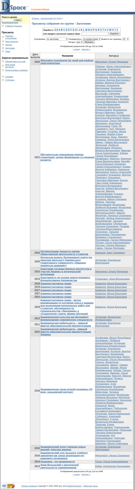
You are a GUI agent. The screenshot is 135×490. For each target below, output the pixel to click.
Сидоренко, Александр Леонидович (108, 417)
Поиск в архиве (9, 17)
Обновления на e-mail (15, 61)
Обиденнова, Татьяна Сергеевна (111, 225)
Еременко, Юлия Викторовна (112, 139)
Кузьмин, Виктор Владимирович (109, 195)
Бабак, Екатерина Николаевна (112, 466)
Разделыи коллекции (11, 37)
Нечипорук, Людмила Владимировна (113, 401)
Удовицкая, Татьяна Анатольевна (113, 431)
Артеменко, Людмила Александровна (107, 342)
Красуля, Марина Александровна (104, 192)
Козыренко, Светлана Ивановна (108, 179)
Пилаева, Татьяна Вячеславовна (112, 227)
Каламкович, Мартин (107, 158)
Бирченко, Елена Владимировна (112, 103)
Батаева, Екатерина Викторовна (107, 86)
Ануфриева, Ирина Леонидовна (113, 77)
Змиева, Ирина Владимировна (111, 369)
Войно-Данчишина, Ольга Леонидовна (113, 119)
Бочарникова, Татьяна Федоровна (112, 97)
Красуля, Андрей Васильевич (111, 188)
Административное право (55, 283)
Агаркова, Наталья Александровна (109, 73)
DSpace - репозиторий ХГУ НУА (46, 18)
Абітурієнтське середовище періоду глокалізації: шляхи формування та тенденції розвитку (67, 157)
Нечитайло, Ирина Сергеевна (112, 455)
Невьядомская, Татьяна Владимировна (109, 222)
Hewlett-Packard (74, 486)
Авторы (8, 45)
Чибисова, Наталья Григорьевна (110, 439)
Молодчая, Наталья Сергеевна (113, 215)
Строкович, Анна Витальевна (112, 279)
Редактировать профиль (16, 70)
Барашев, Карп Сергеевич (110, 252)
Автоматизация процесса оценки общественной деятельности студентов (64, 252)
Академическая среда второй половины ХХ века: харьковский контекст (66, 390)
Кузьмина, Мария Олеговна (110, 199)
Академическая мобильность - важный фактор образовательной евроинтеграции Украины (65, 332)
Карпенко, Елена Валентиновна (113, 160)
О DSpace (10, 80)
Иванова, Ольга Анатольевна (113, 151)
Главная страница (13, 26)
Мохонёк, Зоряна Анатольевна (112, 218)
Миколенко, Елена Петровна (111, 62)
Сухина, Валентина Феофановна (109, 420)
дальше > (85, 49)
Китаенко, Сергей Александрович (110, 165)
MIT (60, 486)
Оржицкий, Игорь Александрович (105, 407)
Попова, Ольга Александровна (112, 242)
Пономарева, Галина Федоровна (113, 240)
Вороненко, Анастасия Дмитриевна (108, 124)
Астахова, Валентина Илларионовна (108, 108)
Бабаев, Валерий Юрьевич (110, 82)
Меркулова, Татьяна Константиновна (107, 393)
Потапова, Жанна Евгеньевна (112, 413)
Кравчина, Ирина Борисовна (111, 283)
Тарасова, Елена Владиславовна (104, 426)
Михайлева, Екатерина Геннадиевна (113, 208)
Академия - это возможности (57, 461)
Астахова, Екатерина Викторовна (108, 70)
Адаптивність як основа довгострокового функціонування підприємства (65, 279)
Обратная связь (90, 486)
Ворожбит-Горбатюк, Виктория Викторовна (113, 116)
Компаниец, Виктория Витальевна (109, 184)
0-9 (56, 29)
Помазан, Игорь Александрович (113, 66)
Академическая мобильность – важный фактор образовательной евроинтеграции (65, 324)
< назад (76, 49)
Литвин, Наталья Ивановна (109, 379)
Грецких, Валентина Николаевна (106, 363)
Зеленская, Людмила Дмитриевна (107, 146)
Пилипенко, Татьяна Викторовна (107, 233)
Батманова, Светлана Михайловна (109, 355)
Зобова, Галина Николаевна (111, 154)
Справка (9, 77)
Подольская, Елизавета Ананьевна (111, 409)
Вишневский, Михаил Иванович (111, 111)
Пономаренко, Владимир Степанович (111, 236)
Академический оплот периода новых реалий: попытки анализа (63, 448)
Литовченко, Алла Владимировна (105, 385)
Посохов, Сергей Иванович (110, 245)
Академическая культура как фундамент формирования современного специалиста (66, 318)
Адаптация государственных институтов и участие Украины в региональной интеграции (65, 272)
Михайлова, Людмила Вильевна (110, 206)
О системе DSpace (40, 9)
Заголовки (10, 48)
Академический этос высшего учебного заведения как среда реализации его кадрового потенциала (64, 456)
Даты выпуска (11, 41)
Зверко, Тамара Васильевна (111, 142)
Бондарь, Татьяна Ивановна (112, 100)
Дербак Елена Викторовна (109, 135)
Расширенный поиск (10, 22)
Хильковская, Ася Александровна (105, 436)
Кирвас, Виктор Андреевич (113, 168)
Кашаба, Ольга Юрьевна (113, 162)
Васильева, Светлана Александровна (107, 95)
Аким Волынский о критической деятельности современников (59, 466)
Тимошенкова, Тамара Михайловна (112, 428)
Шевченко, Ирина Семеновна (111, 443)
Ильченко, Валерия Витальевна (108, 149)
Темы (7, 51)
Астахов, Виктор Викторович (112, 80)
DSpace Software (29, 486)
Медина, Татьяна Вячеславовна (105, 203)
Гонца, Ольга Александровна (111, 461)
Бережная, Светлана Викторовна (109, 89)
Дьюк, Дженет (119, 137)
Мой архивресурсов (10, 66)
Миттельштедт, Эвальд (110, 213)
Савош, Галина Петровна (109, 248)
